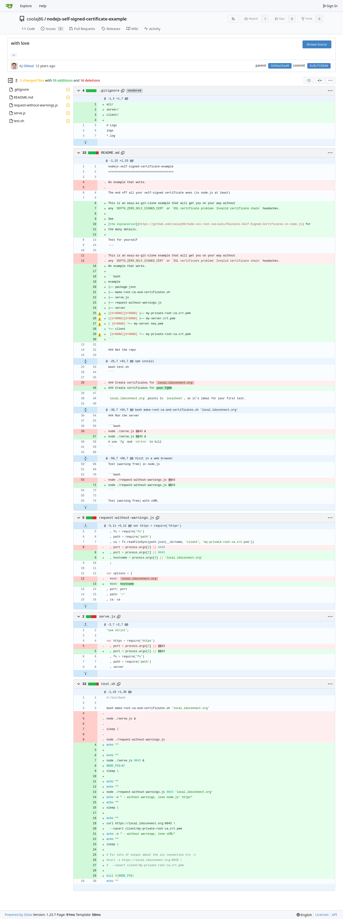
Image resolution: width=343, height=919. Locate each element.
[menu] (330, 80)
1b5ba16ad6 (280, 66)
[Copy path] (122, 90)
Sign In (330, 6)
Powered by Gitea (18, 914)
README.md (110, 153)
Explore (26, 6)
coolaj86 (35, 18)
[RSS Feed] (233, 19)
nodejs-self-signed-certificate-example (87, 18)
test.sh (108, 684)
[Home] (9, 6)
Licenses (322, 914)
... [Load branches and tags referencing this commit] (13, 54)
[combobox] (309, 80)
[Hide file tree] (10, 80)
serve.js (107, 617)
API (334, 914)
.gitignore (109, 91)
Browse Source (317, 44)
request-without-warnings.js (126, 518)
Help (42, 6)
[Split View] (320, 80)
